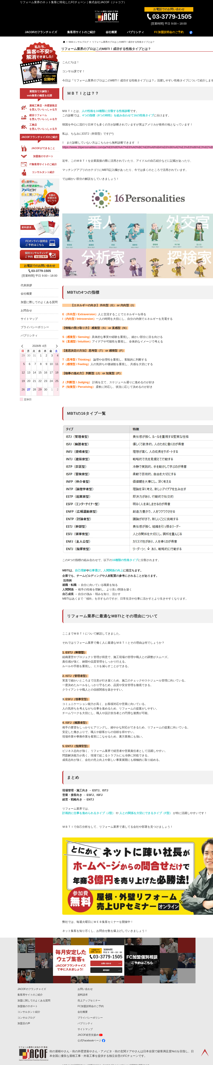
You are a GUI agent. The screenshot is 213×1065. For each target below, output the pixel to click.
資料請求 (83, 994)
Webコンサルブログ (79, 42)
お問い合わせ (85, 989)
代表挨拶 (26, 285)
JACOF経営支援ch (88, 1035)
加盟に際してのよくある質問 (39, 302)
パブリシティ (135, 32)
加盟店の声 (24, 1023)
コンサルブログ (26, 1017)
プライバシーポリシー (35, 327)
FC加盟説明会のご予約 (169, 32)
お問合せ (26, 310)
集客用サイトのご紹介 (81, 32)
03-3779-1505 (172, 16)
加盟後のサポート (28, 1006)
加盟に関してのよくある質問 (34, 1000)
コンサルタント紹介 (29, 1012)
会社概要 (111, 32)
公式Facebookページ (89, 1040)
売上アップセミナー (89, 1000)
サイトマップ (29, 318)
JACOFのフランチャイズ (41, 32)
